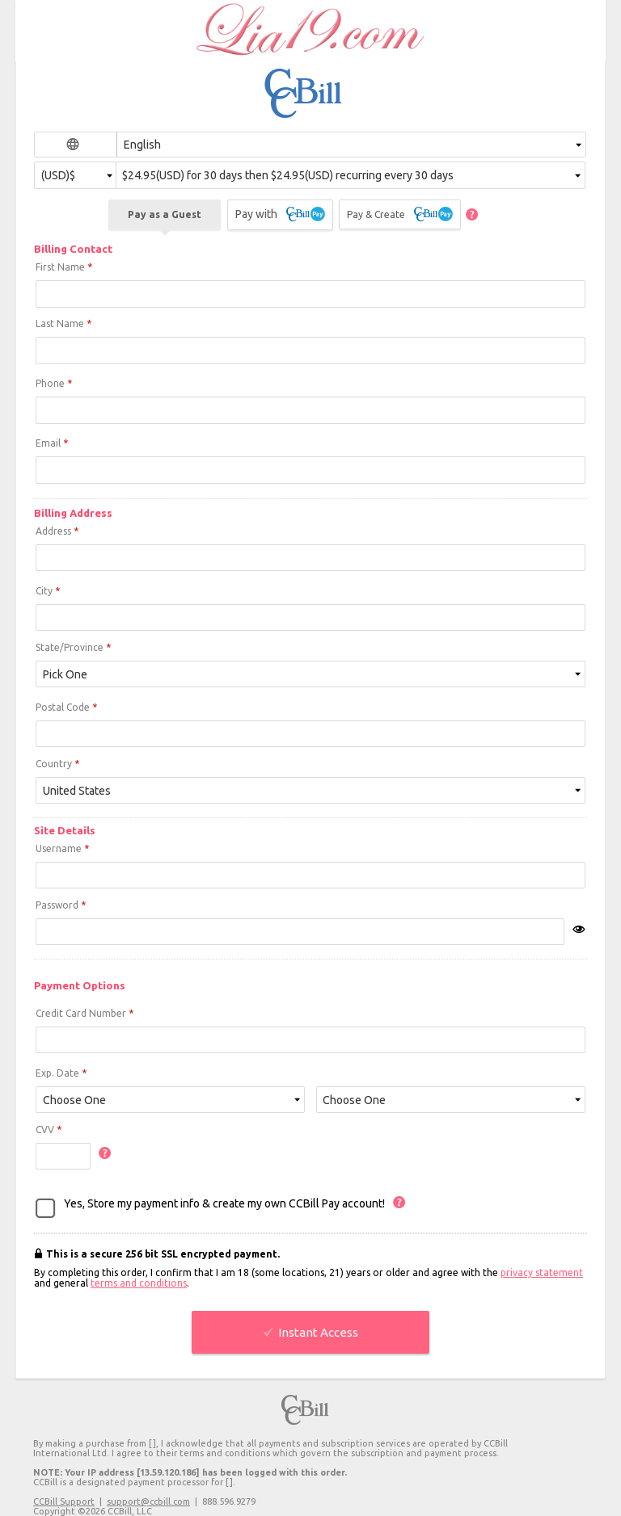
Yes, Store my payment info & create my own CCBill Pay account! (224, 1203)
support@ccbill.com (148, 1501)
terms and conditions (139, 1283)
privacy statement (542, 1272)
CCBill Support (64, 1501)
